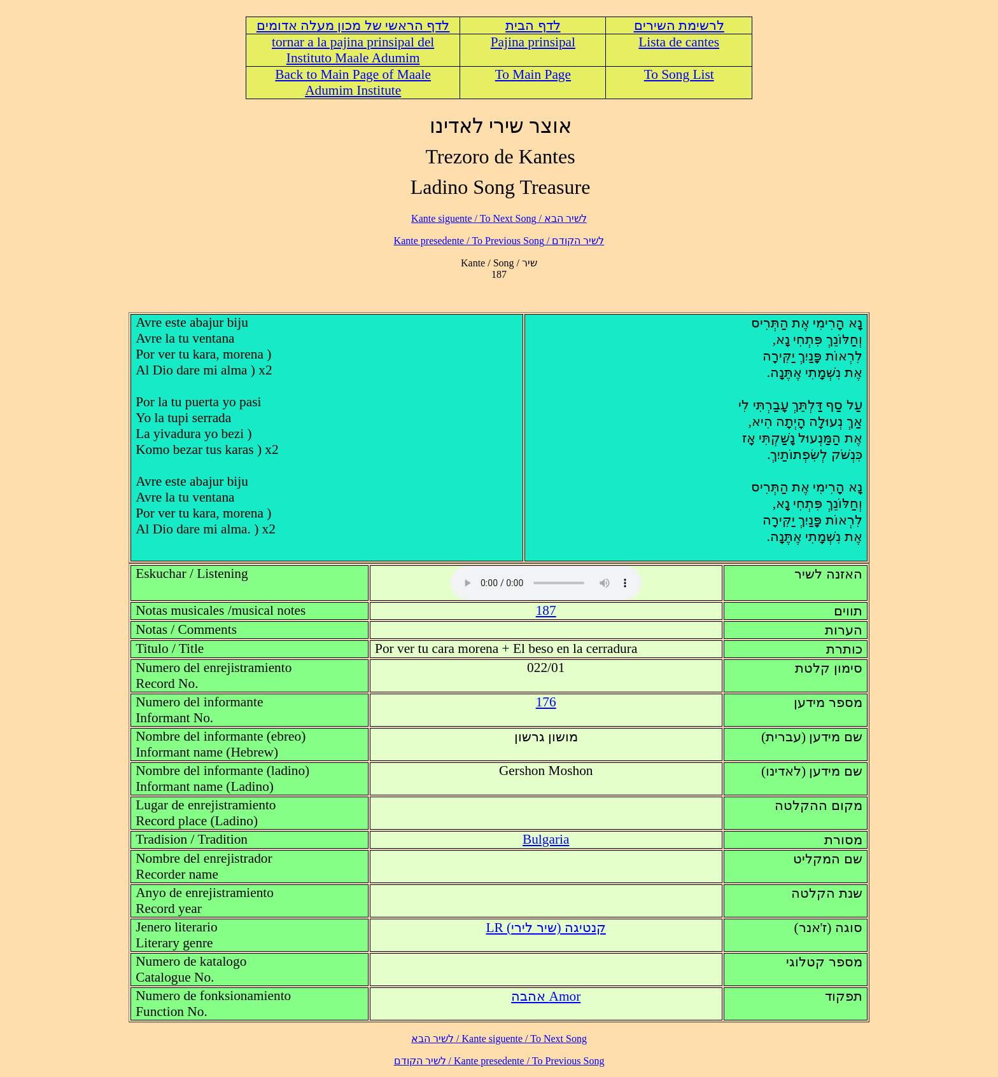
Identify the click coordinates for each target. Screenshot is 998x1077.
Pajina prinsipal (533, 42)
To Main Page (533, 74)
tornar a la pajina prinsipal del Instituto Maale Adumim (353, 49)
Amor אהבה (545, 996)
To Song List (679, 74)
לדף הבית (532, 25)
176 (546, 702)
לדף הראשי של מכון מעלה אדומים (353, 25)
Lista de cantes (678, 42)
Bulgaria (546, 839)
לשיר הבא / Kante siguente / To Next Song (499, 218)
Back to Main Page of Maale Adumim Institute (353, 82)
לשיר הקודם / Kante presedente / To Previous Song (499, 240)
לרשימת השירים (679, 25)
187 (546, 610)
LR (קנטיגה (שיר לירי (545, 927)
